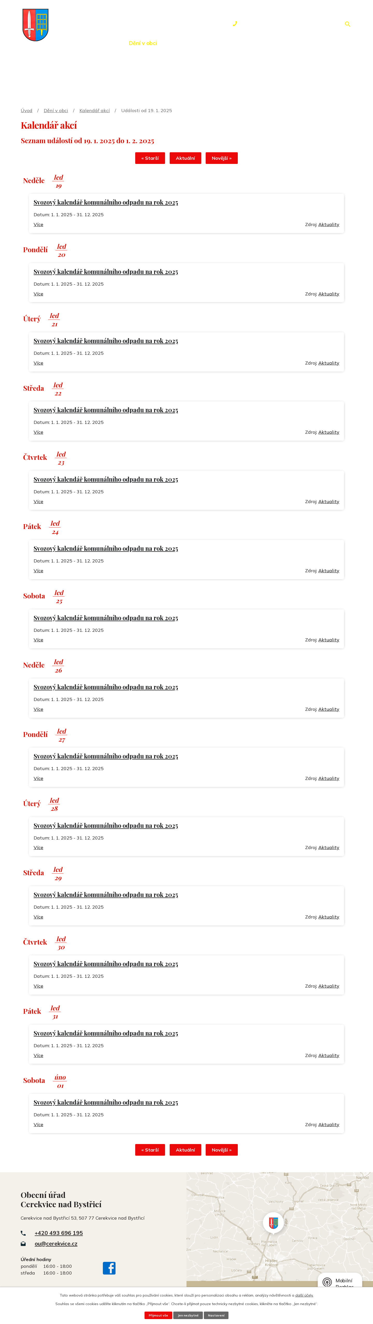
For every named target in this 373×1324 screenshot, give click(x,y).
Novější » (225, 159)
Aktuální (185, 159)
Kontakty (271, 43)
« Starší (147, 159)
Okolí (178, 43)
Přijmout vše (157, 1315)
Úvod (61, 43)
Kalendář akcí (95, 110)
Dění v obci (143, 43)
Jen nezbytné (188, 1315)
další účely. (304, 1295)
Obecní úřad (98, 43)
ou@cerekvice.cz (56, 1245)
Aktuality (328, 225)
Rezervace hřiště (221, 43)
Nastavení (217, 1315)
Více (38, 225)
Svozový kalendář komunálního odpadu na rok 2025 (106, 203)
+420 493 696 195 (59, 1234)
